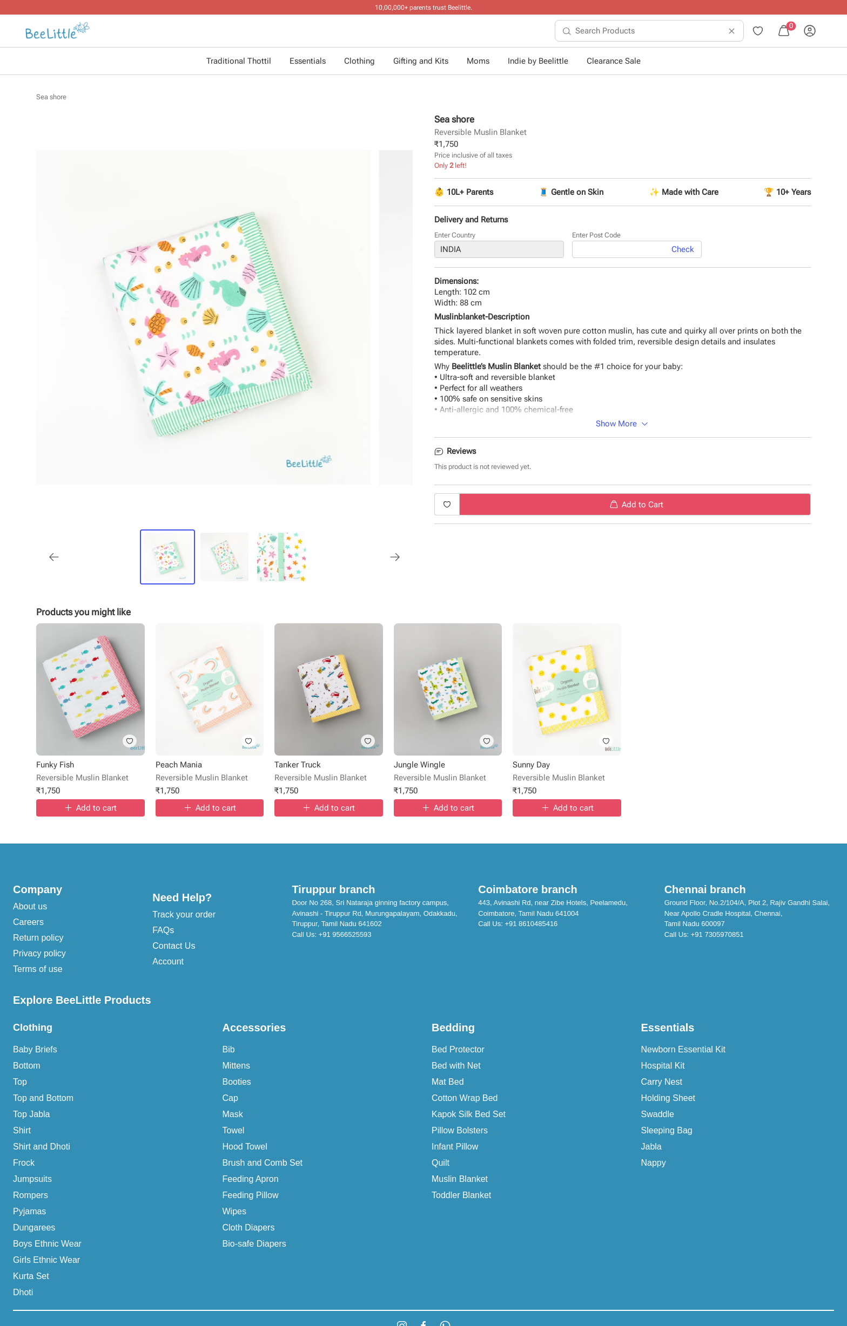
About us (30, 906)
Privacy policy (39, 953)
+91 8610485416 (531, 924)
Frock (24, 1162)
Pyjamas (29, 1211)
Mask (233, 1114)
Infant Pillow (455, 1146)
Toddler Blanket (461, 1195)
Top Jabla (31, 1114)
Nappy (653, 1162)
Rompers (30, 1195)
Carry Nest (661, 1081)
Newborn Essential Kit (683, 1049)
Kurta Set (31, 1276)
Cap (230, 1098)
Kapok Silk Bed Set (469, 1114)
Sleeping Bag (667, 1130)
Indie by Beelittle (538, 61)
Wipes (234, 1211)
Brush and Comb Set (263, 1162)
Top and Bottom (43, 1098)
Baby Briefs (35, 1049)
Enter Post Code (596, 235)
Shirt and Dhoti (41, 1146)
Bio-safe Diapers (254, 1243)
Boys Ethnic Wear (47, 1243)
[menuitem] (57, 31)
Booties (237, 1081)
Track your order (184, 914)
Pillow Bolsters (460, 1130)
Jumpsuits (32, 1179)
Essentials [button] (308, 61)
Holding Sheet (668, 1098)
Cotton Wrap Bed (465, 1098)
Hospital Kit (663, 1065)
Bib (229, 1049)
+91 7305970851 (717, 934)
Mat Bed (448, 1081)
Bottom (27, 1065)
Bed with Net (456, 1065)
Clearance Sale (614, 61)
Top (20, 1081)
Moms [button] (478, 61)
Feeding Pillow (251, 1195)
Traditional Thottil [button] (238, 61)
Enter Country (454, 235)
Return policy (38, 937)
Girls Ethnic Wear (46, 1259)
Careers (28, 922)
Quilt (440, 1162)
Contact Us (173, 945)
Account (168, 961)
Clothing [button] (359, 61)
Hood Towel (245, 1146)
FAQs (163, 930)
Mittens (237, 1065)
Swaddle (657, 1114)
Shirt (22, 1130)
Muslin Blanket (460, 1179)
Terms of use (38, 969)
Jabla (651, 1146)
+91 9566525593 (345, 934)
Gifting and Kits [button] (420, 61)
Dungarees (34, 1227)
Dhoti (23, 1292)
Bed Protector (458, 1049)
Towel (234, 1130)
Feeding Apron (251, 1179)
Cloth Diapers (249, 1227)
